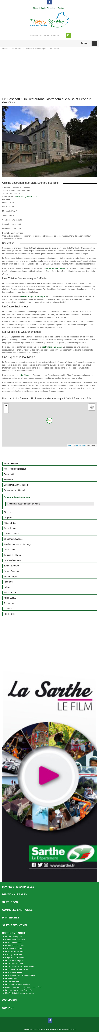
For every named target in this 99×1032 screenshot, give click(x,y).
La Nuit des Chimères (14, 945)
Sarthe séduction (14, 925)
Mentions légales (14, 894)
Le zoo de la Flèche (13, 943)
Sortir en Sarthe (14, 933)
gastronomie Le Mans (52, 347)
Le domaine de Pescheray (16, 969)
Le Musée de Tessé (13, 972)
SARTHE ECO (10, 902)
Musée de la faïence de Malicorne (19, 993)
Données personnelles (18, 886)
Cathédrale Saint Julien (15, 940)
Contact (8, 1008)
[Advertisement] (49, 73)
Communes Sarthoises (17, 910)
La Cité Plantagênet (13, 937)
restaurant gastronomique (33, 296)
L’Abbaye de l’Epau (13, 954)
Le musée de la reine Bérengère (19, 990)
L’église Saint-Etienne (14, 957)
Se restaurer (16, 48)
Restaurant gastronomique (36, 48)
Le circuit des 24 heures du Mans (19, 966)
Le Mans (25, 375)
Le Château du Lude (14, 963)
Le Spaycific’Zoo (12, 981)
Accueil (4, 48)
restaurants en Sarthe (55, 268)
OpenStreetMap (81, 445)
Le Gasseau (54, 48)
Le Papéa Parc (11, 978)
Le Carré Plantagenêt (14, 960)
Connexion (9, 1000)
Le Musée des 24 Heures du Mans (20, 975)
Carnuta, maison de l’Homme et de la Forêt (23, 987)
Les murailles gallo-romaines (17, 984)
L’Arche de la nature (13, 948)
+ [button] (6, 406)
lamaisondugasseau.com (26, 196)
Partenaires (10, 917)
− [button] (6, 410)
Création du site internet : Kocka (63, 1029)
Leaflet (70, 445)
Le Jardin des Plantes (14, 951)
